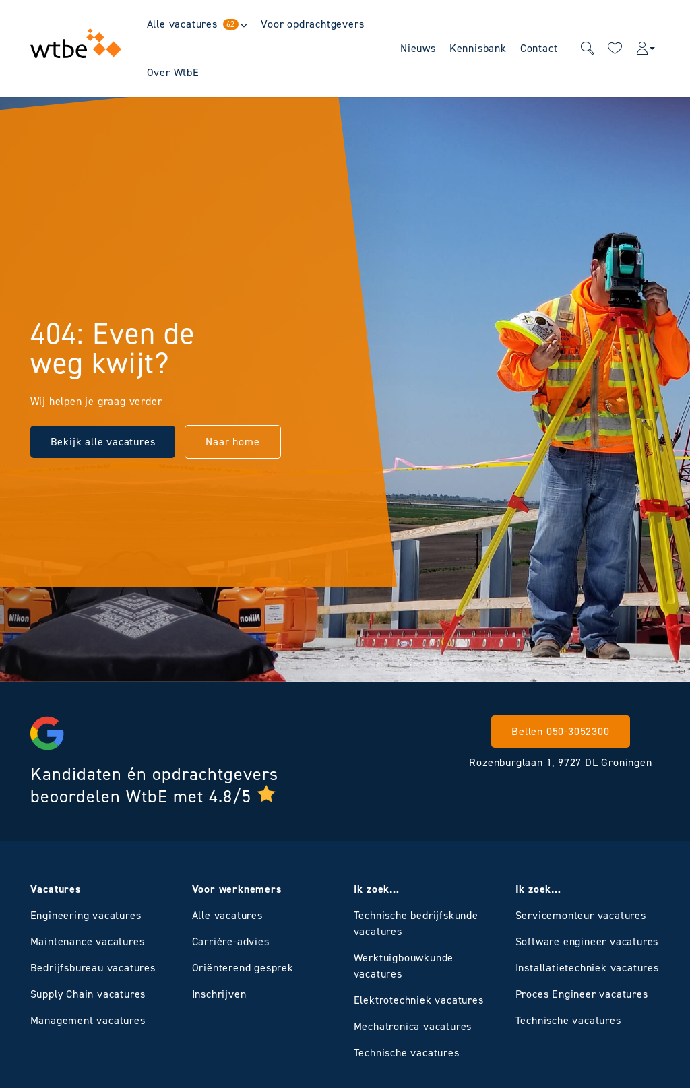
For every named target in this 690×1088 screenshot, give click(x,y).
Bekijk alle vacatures (103, 442)
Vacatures (55, 889)
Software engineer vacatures (587, 941)
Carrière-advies (231, 941)
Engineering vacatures (86, 915)
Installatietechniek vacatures (587, 968)
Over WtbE (173, 72)
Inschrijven (219, 994)
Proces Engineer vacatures (581, 994)
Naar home (232, 442)
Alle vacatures (193, 24)
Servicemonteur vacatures (580, 915)
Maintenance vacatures (87, 941)
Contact (539, 48)
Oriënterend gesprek (243, 968)
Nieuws (418, 48)
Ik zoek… (377, 889)
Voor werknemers (237, 889)
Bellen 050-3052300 (560, 731)
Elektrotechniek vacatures (419, 1000)
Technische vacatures (407, 1053)
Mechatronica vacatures (413, 1026)
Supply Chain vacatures (88, 994)
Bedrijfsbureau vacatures (93, 968)
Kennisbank (478, 48)
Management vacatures (88, 1020)
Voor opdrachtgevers (312, 24)
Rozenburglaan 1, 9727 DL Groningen (560, 762)
